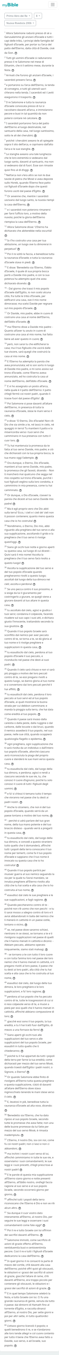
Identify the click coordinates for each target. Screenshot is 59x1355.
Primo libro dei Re (17, 16)
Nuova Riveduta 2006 (19, 23)
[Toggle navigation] (52, 4)
